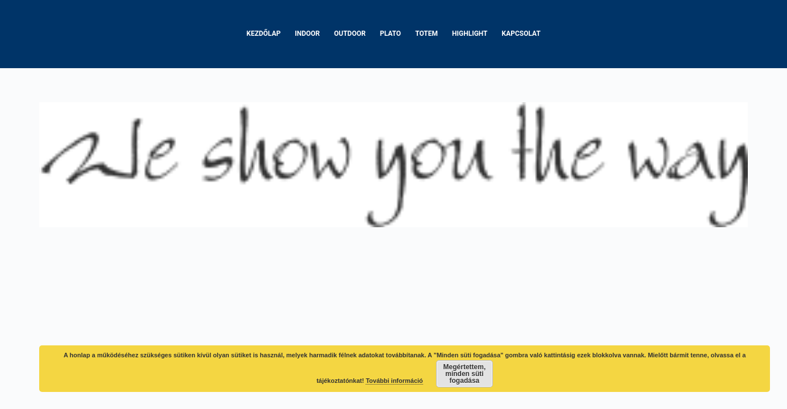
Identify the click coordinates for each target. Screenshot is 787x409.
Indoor (307, 33)
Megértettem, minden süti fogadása (464, 374)
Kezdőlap (263, 33)
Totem (426, 33)
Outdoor (350, 33)
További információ (394, 380)
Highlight (470, 33)
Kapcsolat (521, 33)
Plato (390, 33)
